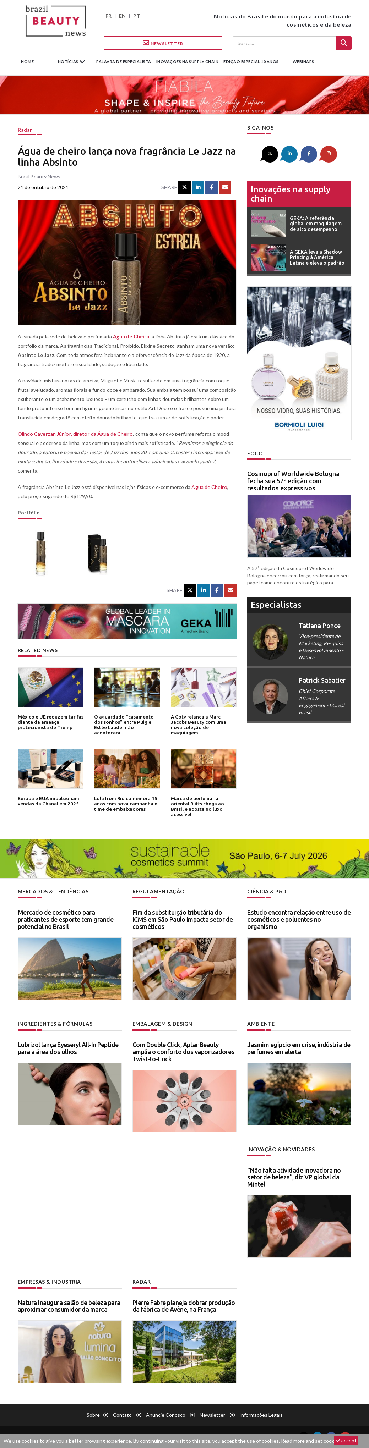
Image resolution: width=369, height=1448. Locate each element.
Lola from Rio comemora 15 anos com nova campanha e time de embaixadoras (125, 803)
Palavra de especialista (123, 61)
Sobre (93, 1414)
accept (346, 1440)
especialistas (276, 604)
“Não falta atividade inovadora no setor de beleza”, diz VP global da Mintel (294, 1176)
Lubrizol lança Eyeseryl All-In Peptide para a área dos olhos (68, 1048)
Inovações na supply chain (187, 61)
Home (27, 61)
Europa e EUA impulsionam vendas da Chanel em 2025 (48, 801)
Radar (25, 130)
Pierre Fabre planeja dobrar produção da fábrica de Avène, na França (183, 1305)
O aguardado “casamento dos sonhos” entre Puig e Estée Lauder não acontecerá (123, 724)
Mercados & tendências (53, 891)
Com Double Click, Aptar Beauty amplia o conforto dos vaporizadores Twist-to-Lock (183, 1051)
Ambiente (261, 1024)
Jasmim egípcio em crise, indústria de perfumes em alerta (299, 1048)
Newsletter (163, 43)
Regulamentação (158, 891)
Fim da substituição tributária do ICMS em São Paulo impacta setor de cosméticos (182, 919)
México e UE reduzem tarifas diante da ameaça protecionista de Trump (50, 721)
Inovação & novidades (281, 1149)
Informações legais (261, 1414)
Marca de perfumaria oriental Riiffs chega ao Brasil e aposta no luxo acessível (204, 803)
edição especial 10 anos (251, 61)
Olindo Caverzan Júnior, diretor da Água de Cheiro (74, 434)
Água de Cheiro (208, 487)
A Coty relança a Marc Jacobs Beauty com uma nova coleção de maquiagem (203, 721)
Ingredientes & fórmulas (55, 1024)
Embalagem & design (162, 1024)
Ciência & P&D (267, 891)
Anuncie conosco (165, 1414)
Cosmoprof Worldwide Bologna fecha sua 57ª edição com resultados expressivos (293, 480)
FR (108, 16)
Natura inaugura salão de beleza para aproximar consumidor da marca (69, 1305)
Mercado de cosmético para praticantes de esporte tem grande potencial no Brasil (66, 919)
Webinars (303, 61)
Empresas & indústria (49, 1281)
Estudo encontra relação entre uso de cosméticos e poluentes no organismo (299, 919)
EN (122, 16)
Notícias (69, 61)
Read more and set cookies (311, 1441)
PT (136, 16)
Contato (122, 1414)
